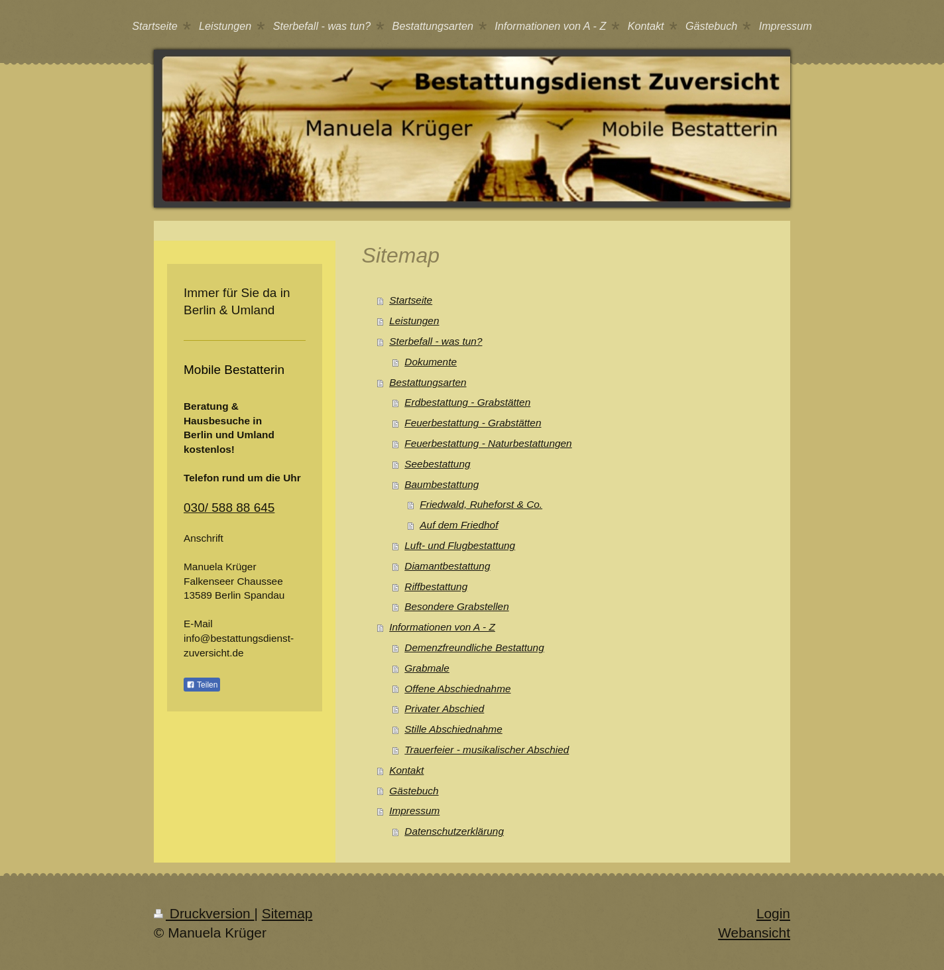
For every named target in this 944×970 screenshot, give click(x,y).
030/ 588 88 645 (229, 508)
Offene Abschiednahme (457, 688)
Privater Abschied (444, 708)
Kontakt (406, 770)
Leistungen (414, 320)
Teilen (201, 685)
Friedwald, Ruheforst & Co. (481, 504)
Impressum (414, 810)
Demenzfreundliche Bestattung (474, 647)
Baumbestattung (441, 484)
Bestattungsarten (427, 382)
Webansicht (754, 932)
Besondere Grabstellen (456, 606)
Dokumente (430, 361)
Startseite (410, 300)
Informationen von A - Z (442, 627)
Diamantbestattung (447, 566)
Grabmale (426, 668)
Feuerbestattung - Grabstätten (472, 422)
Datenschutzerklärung (454, 831)
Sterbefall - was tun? (435, 341)
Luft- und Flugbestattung (459, 545)
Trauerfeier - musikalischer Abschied (486, 749)
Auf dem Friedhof (459, 524)
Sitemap (287, 913)
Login (773, 913)
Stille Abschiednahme (453, 729)
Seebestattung (437, 463)
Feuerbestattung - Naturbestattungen (487, 443)
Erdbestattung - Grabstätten (467, 402)
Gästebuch (413, 790)
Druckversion (204, 913)
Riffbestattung (435, 586)
